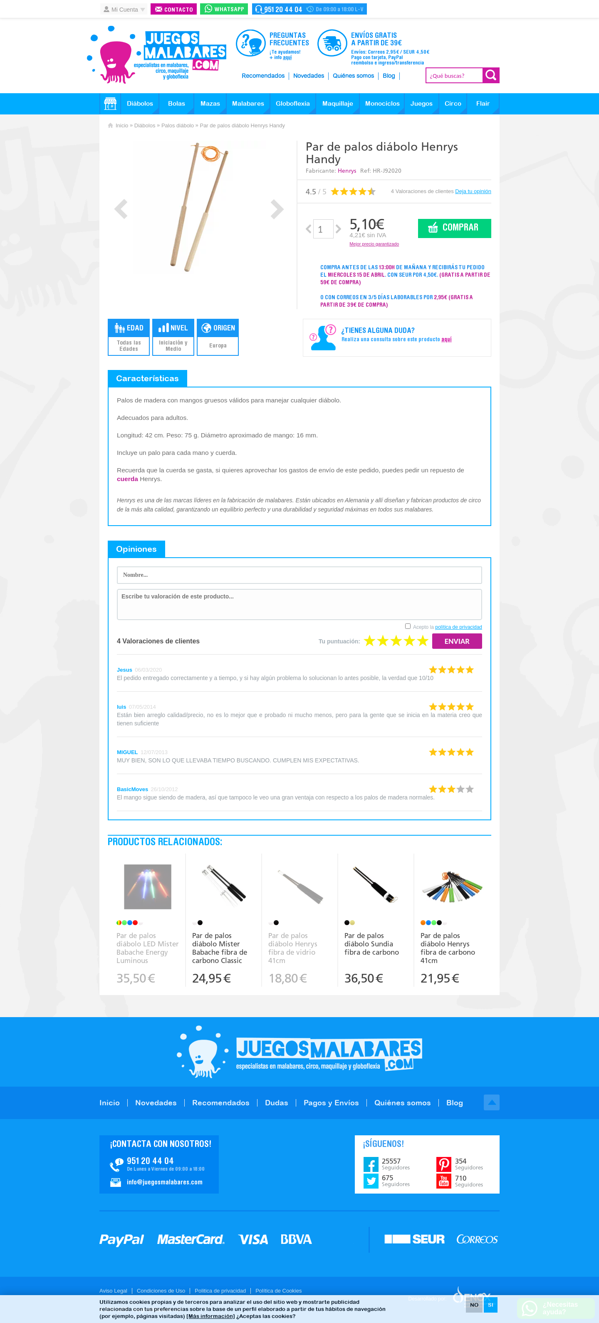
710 (469, 1181)
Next (277, 209)
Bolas (176, 103)
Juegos (422, 103)
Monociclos (382, 103)
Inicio (122, 125)
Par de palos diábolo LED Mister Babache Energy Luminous (147, 948)
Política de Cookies (278, 1291)
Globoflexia (293, 103)
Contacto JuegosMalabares (159, 1164)
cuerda (127, 478)
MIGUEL (127, 752)
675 (396, 1180)
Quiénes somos (353, 76)
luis (121, 707)
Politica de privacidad (220, 1291)
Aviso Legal (113, 1291)
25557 (396, 1164)
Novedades (308, 76)
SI (490, 1305)
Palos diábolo (177, 125)
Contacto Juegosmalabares (309, 9)
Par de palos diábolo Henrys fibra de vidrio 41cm (292, 948)
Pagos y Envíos (331, 1102)
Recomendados (263, 76)
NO (474, 1305)
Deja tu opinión (473, 191)
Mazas (210, 103)
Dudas (276, 1102)
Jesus (124, 670)
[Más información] (210, 1316)
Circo (453, 103)
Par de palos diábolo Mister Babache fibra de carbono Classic (219, 948)
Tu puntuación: (339, 641)
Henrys (347, 170)
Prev (121, 209)
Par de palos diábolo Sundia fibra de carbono (371, 943)
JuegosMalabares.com (156, 55)
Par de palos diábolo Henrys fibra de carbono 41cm (448, 948)
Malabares (248, 103)
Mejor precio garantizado (374, 243)
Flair (483, 103)
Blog (389, 76)
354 (469, 1164)
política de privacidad (458, 627)
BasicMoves (132, 789)
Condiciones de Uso (161, 1291)
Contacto (178, 10)
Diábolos (140, 103)
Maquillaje (337, 103)
